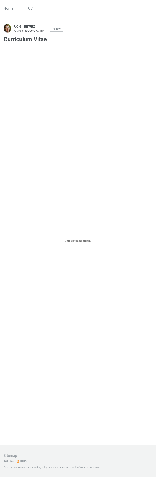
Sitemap (10, 455)
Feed (21, 461)
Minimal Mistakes (90, 467)
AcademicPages (60, 467)
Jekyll (45, 467)
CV (30, 8)
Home (8, 8)
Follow (56, 28)
